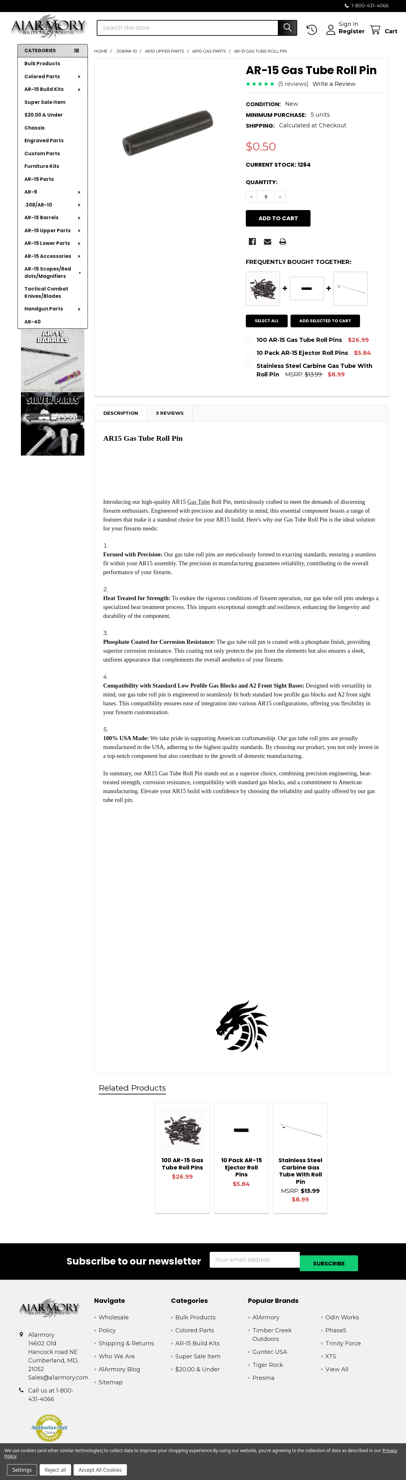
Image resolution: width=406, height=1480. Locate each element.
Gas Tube (198, 504)
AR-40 (32, 328)
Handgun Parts (52, 315)
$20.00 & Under (43, 121)
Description (120, 415)
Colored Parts (52, 83)
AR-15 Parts (39, 186)
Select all (267, 323)
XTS (330, 1355)
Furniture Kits (41, 173)
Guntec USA (269, 1351)
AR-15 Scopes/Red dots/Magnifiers (53, 279)
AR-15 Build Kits (52, 96)
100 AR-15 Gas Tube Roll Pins (182, 1166)
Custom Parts (42, 160)
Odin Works (342, 1316)
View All (337, 1368)
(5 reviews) (293, 90)
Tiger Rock (267, 1364)
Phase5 (335, 1329)
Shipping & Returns (126, 1342)
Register (343, 35)
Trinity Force (343, 1342)
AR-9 (52, 198)
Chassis (34, 134)
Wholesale (114, 1316)
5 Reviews (170, 415)
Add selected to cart (328, 323)
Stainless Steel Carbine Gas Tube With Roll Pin (300, 1173)
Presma (263, 1377)
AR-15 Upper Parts (52, 237)
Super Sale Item (44, 109)
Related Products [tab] (132, 1090)
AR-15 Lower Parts (52, 250)
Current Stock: (278, 171)
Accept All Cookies (100, 1469)
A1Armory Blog (119, 1368)
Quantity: (262, 189)
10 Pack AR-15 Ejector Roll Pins (241, 1170)
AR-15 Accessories (52, 262)
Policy (107, 1329)
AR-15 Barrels (52, 224)
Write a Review (334, 90)
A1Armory (265, 1316)
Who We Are (117, 1355)
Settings (22, 1469)
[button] (53, 367)
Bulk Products (42, 70)
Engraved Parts (44, 147)
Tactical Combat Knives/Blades (46, 299)
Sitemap (111, 1381)
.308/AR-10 (52, 211)
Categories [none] (40, 57)
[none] (168, 139)
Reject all (55, 1469)
